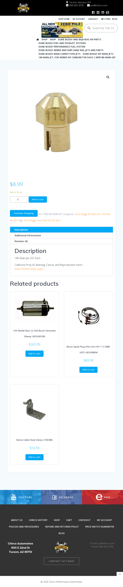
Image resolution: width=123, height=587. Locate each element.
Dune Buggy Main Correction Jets (59, 53)
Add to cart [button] (35, 353)
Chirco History (38, 520)
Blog (62, 533)
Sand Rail (41, 219)
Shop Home (64, 18)
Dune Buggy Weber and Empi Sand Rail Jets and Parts (70, 49)
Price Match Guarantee (99, 526)
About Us (16, 520)
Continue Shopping (24, 212)
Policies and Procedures (24, 526)
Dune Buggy (30, 219)
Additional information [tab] (28, 234)
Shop (44, 39)
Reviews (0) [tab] (21, 240)
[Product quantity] (19, 199)
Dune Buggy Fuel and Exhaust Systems (62, 42)
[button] (108, 76)
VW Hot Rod (54, 219)
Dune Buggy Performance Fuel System (61, 46)
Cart (69, 520)
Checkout (93, 18)
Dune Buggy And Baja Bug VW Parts (79, 39)
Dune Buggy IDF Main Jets (98, 53)
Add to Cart (38, 198)
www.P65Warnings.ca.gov (29, 268)
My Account (79, 18)
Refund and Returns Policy (62, 526)
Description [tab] (21, 229)
